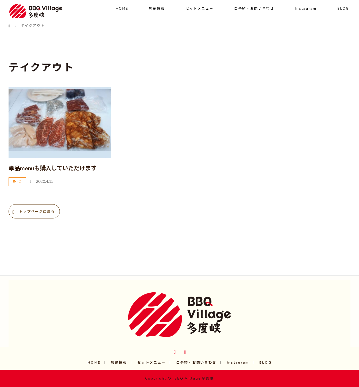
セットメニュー (199, 8)
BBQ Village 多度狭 (194, 378)
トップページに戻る (37, 211)
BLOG (343, 8)
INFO (17, 181)
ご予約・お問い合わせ (254, 8)
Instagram (306, 8)
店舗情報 (157, 8)
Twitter (174, 351)
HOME (122, 8)
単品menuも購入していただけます (53, 168)
